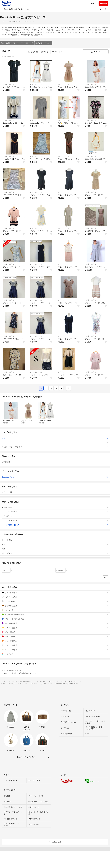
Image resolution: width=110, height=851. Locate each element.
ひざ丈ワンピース (43, 43)
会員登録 (103, 4)
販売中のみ (34, 52)
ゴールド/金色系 (55, 650)
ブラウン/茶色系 (55, 606)
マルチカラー (55, 654)
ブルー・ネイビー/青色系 (55, 619)
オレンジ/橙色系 (55, 641)
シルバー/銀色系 (55, 645)
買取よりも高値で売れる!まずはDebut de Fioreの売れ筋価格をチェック (55, 671)
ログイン (92, 4)
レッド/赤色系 (55, 637)
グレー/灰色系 (55, 601)
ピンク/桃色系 (55, 632)
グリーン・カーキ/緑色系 (55, 615)
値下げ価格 (55, 462)
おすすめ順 (45, 52)
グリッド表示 (58, 52)
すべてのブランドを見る (26, 757)
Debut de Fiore (55, 477)
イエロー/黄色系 (55, 628)
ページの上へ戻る (55, 842)
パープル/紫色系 (55, 623)
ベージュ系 (55, 610)
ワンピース (56, 516)
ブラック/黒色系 (55, 593)
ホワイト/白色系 (55, 597)
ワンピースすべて (57, 520)
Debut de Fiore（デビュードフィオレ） (17, 43)
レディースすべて (56, 512)
